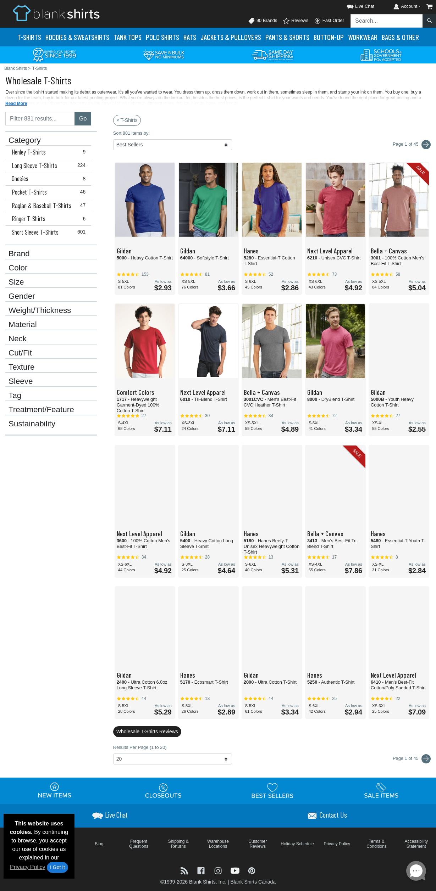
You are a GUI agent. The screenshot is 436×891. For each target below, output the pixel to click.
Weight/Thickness (40, 310)
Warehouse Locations (218, 844)
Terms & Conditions (376, 844)
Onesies (50, 179)
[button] (354, 5)
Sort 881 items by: (131, 133)
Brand (19, 254)
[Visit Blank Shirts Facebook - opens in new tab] (201, 870)
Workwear (362, 37)
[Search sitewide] (387, 21)
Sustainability (32, 424)
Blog (99, 843)
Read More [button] (16, 103)
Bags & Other (400, 37)
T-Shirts (29, 37)
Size (16, 282)
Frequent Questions (138, 844)
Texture (21, 367)
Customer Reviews (257, 844)
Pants (287, 37)
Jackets (230, 37)
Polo (162, 37)
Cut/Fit (20, 353)
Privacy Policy (27, 867)
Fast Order (329, 20)
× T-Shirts (127, 120)
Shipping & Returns (178, 844)
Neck (18, 339)
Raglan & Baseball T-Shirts (50, 205)
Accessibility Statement (416, 844)
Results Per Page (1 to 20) (140, 747)
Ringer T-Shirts (50, 219)
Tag (15, 395)
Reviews (295, 20)
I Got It (57, 867)
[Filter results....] (40, 118)
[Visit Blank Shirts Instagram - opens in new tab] (218, 870)
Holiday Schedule (297, 843)
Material (23, 325)
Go (83, 119)
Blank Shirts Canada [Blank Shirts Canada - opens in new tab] (253, 882)
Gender (22, 296)
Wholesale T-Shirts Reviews (147, 731)
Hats (189, 37)
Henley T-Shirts (50, 152)
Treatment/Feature (41, 410)
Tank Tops (128, 37)
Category (25, 140)
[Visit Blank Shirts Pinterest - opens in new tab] (251, 870)
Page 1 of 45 (412, 758)
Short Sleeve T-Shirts (50, 232)
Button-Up (329, 37)
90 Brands (262, 20)
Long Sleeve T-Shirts (50, 165)
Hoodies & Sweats (77, 37)
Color (18, 268)
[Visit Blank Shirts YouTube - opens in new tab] (235, 870)
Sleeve (21, 381)
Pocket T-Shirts (50, 192)
